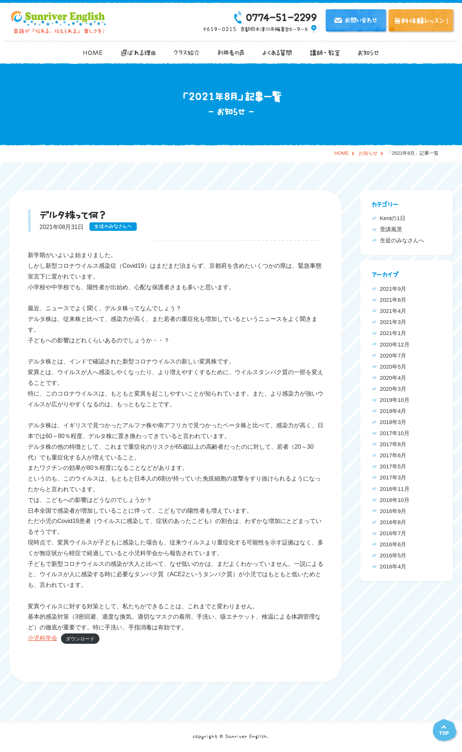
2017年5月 (393, 466)
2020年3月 (393, 389)
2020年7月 (393, 355)
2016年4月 (393, 566)
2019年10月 (395, 400)
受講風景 (391, 229)
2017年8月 (393, 444)
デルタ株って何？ (73, 215)
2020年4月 (393, 378)
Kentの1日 (392, 218)
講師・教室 (325, 52)
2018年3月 (393, 422)
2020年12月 (395, 344)
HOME (93, 52)
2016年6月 (393, 544)
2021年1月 (393, 333)
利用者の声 (230, 52)
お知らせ (368, 52)
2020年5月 (393, 366)
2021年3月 (393, 322)
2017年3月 (393, 477)
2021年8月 (393, 300)
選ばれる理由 (138, 52)
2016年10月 (395, 500)
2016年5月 (393, 555)
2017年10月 (395, 433)
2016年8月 (393, 522)
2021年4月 (393, 311)
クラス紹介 (187, 52)
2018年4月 (393, 411)
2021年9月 (393, 289)
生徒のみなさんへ (113, 227)
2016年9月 (393, 511)
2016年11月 (395, 489)
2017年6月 (393, 455)
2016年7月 (393, 533)
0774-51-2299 (280, 17)
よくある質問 (277, 52)
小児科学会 (42, 638)
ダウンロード (80, 638)
